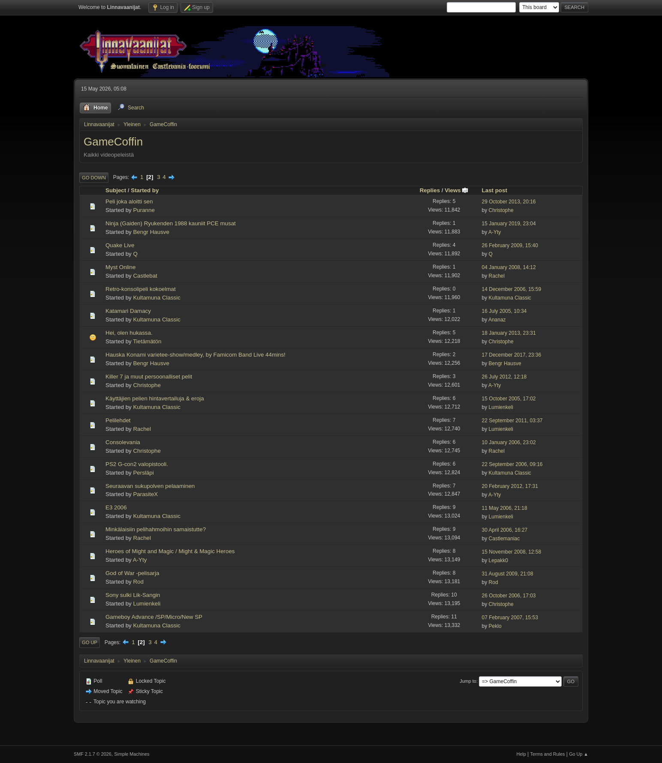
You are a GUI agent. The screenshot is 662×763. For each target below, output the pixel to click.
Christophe (501, 210)
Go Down (94, 177)
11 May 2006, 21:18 (504, 508)
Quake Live (119, 245)
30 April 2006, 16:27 (505, 530)
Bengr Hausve (151, 232)
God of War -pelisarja (132, 573)
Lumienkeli (501, 407)
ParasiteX (145, 494)
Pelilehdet (118, 420)
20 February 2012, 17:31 (510, 486)
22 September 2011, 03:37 (512, 421)
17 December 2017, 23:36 (512, 355)
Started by (145, 190)
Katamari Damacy (128, 311)
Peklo (495, 626)
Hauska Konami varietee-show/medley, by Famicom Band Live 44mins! (195, 354)
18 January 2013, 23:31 (509, 333)
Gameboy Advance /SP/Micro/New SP (153, 617)
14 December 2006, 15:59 (512, 289)
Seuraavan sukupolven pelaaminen (150, 486)
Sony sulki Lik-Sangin (132, 595)
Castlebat (145, 275)
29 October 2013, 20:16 (509, 202)
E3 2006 (116, 507)
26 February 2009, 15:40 (510, 245)
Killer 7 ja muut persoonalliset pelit (148, 376)
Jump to (468, 681)
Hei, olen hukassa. (129, 333)
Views (457, 190)
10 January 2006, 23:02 (509, 442)
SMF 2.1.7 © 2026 (92, 754)
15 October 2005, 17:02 (509, 399)
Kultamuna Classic (156, 297)
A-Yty (494, 232)
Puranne (143, 210)
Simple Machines (131, 754)
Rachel (497, 276)
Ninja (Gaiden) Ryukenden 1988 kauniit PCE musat (170, 223)
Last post (494, 190)
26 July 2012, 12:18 (504, 377)
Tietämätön (147, 341)
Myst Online (120, 267)
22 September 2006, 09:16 (512, 464)
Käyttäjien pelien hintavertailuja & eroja (154, 398)
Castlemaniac (504, 539)
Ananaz (497, 320)
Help (521, 754)
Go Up (89, 642)
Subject (115, 190)
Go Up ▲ (578, 754)
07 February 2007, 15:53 (510, 618)
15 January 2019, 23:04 (509, 224)
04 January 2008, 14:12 (509, 267)
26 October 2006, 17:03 (509, 596)
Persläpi (143, 472)
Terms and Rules (547, 754)
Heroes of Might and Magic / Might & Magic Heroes (170, 551)
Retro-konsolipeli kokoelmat (140, 289)
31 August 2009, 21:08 (507, 574)
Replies (430, 190)
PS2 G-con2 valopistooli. (136, 464)
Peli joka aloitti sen (129, 201)
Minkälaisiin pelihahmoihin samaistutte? (155, 529)
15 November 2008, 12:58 (512, 552)
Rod (138, 581)
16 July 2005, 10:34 (504, 311)
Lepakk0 (498, 560)
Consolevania (122, 442)
